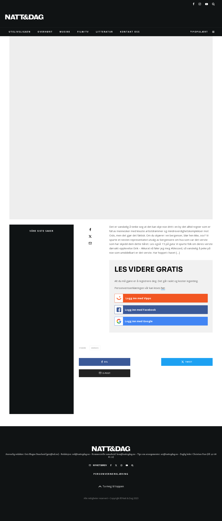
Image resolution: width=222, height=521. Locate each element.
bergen (95, 447)
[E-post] (90, 345)
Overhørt (45, 31)
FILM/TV (83, 31)
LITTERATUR (104, 31)
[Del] (90, 331)
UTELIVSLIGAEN (20, 31)
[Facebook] (193, 3)
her (163, 389)
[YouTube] (206, 3)
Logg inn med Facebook (135, 411)
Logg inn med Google (134, 421)
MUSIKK (65, 31)
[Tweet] (90, 338)
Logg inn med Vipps (133, 400)
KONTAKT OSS (130, 31)
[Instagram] (199, 3)
